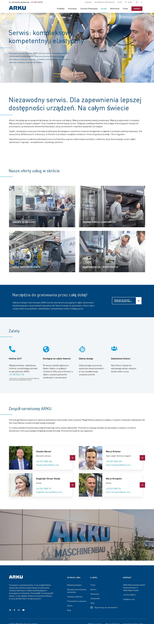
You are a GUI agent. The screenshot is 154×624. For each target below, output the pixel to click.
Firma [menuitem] (125, 8)
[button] (137, 2)
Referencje (94, 594)
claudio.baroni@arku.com (47, 464)
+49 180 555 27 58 (16, 374)
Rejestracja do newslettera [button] (106, 607)
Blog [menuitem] (120, 2)
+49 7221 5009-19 (43, 488)
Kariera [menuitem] (88, 2)
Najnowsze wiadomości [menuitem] (105, 2)
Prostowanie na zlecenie (76, 601)
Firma (92, 585)
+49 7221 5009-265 (44, 461)
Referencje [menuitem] (114, 8)
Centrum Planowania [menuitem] (88, 8)
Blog (69, 610)
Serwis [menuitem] (104, 8)
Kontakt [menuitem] (137, 9)
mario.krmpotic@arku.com (118, 492)
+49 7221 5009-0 (129, 594)
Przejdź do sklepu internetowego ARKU (123, 300)
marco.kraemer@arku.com (118, 464)
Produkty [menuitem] (60, 8)
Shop (92, 603)
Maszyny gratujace (74, 585)
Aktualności (95, 598)
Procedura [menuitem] (72, 8)
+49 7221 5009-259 (114, 461)
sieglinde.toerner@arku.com (49, 492)
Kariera (93, 589)
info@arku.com (129, 599)
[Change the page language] (141, 2)
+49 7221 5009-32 (113, 488)
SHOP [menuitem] (129, 2)
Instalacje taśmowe (74, 596)
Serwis (70, 605)
